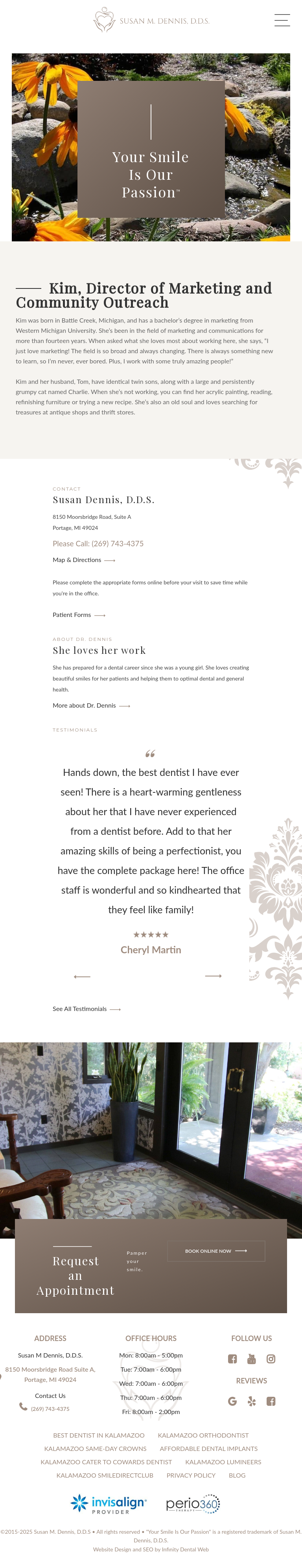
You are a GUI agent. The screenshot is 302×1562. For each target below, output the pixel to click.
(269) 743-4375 (50, 1408)
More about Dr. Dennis (84, 705)
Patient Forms (72, 614)
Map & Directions (77, 559)
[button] (82, 977)
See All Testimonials (80, 1008)
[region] (151, 864)
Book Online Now (216, 1250)
